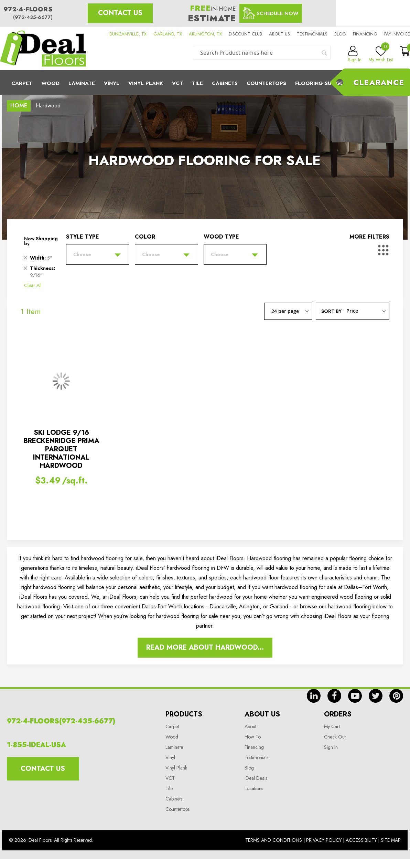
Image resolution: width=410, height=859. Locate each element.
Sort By (331, 310)
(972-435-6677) (33, 17)
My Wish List (380, 54)
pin (396, 696)
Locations (254, 788)
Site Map (391, 840)
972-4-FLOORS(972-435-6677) (61, 721)
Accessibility (361, 840)
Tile (197, 83)
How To (253, 736)
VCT (170, 778)
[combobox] (262, 53)
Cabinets (225, 83)
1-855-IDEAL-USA (36, 745)
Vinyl (111, 83)
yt (355, 696)
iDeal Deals (256, 778)
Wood (50, 83)
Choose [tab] (82, 254)
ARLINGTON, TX (205, 34)
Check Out (335, 736)
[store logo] (43, 48)
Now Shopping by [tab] (41, 241)
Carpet (21, 83)
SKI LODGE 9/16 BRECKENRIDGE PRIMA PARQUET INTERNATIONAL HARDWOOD (61, 449)
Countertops (177, 809)
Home (18, 105)
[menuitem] (205, 82)
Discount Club (245, 34)
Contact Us (120, 13)
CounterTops (266, 83)
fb (334, 696)
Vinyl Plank (145, 83)
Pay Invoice (397, 34)
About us (279, 34)
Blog (340, 34)
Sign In (331, 747)
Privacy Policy (324, 840)
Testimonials (312, 34)
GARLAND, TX (167, 34)
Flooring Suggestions (329, 83)
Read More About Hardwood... (205, 647)
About (250, 726)
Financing (365, 34)
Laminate (81, 83)
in (314, 696)
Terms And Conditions (273, 840)
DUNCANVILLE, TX (128, 34)
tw (375, 696)
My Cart (332, 726)
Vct (177, 83)
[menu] (205, 82)
